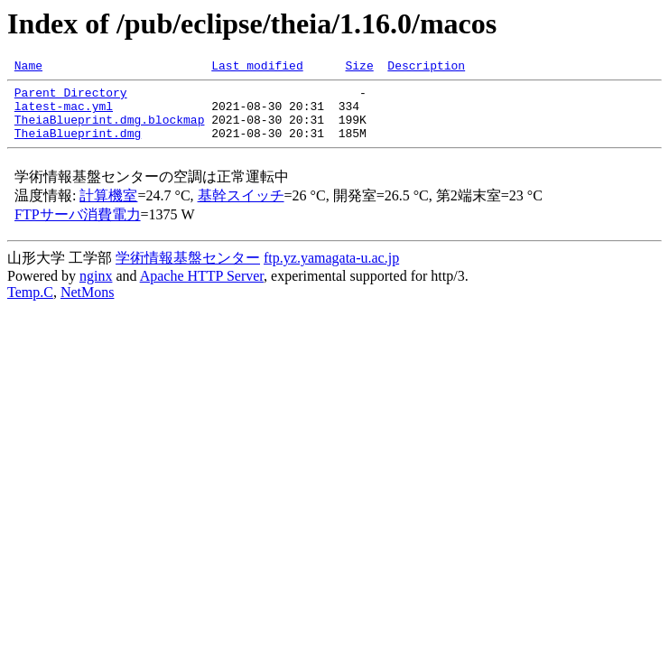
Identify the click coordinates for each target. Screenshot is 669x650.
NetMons (87, 305)
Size (359, 68)
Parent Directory (70, 97)
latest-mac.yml (63, 114)
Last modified (256, 68)
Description (426, 68)
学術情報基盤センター (188, 271)
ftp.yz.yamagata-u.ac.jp (331, 271)
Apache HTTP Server (202, 289)
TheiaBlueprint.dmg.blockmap (109, 130)
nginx (95, 289)
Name (28, 68)
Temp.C (30, 305)
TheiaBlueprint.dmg (77, 146)
